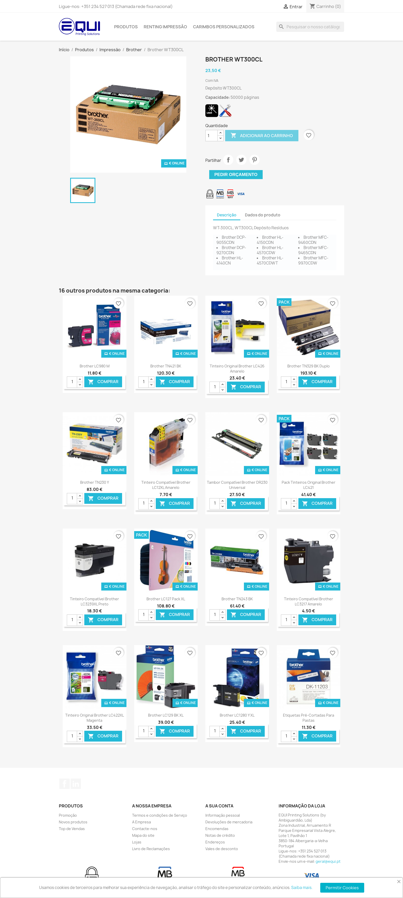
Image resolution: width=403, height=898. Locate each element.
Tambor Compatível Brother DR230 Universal (237, 485)
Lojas (136, 842)
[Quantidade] (211, 135)
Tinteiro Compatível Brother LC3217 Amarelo (308, 601)
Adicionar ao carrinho (262, 135)
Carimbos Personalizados (223, 27)
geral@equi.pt (328, 861)
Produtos (126, 27)
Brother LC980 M (94, 366)
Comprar (103, 382)
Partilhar (228, 160)
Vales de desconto (221, 848)
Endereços (215, 842)
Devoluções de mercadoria (228, 822)
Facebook (64, 784)
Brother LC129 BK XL (166, 715)
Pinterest (254, 160)
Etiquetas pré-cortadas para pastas (308, 718)
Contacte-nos (144, 828)
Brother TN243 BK (237, 598)
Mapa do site (143, 835)
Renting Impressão (165, 27)
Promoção (68, 815)
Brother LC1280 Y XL (237, 715)
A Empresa (141, 822)
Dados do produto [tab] (262, 215)
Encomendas (216, 828)
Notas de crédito (220, 835)
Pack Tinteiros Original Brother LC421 (308, 485)
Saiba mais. (302, 887)
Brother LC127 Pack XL (165, 598)
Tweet (241, 160)
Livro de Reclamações (151, 848)
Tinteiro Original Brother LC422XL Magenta (94, 718)
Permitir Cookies (342, 888)
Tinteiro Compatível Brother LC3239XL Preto (94, 601)
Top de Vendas (72, 828)
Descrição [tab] (226, 215)
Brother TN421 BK (165, 366)
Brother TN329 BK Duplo (308, 366)
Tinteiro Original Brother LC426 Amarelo (237, 369)
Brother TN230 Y (94, 482)
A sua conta (219, 806)
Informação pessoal (222, 815)
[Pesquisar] (310, 27)
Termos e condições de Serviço (159, 815)
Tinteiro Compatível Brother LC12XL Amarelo (165, 485)
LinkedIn (76, 784)
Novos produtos (73, 822)
